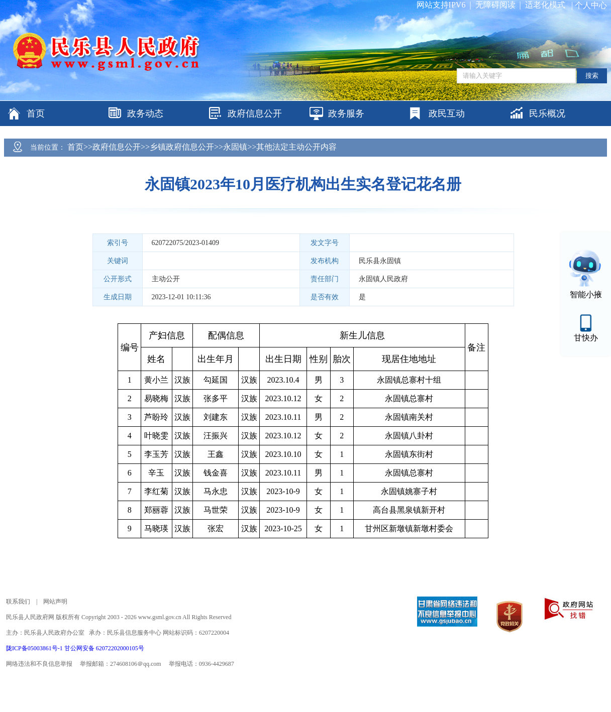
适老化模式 (545, 5)
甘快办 (586, 337)
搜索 (591, 75)
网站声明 (55, 601)
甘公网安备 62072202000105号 (104, 648)
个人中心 (591, 5)
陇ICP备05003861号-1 (35, 648)
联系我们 (18, 601)
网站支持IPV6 (441, 5)
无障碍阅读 (495, 5)
